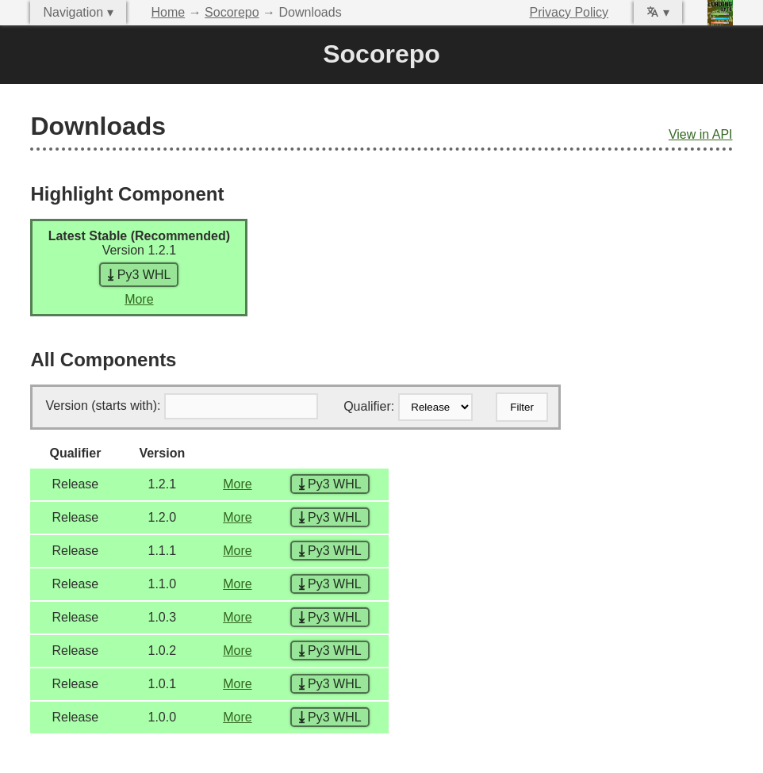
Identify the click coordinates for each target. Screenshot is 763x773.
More (139, 299)
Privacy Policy (569, 12)
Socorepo (232, 12)
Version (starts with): (102, 405)
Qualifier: (368, 406)
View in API (701, 134)
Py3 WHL (139, 274)
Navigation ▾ (78, 12)
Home (168, 12)
